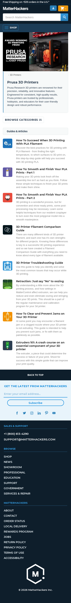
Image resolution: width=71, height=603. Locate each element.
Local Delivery (15, 526)
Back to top (35, 375)
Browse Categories (23, 120)
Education (12, 477)
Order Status (14, 521)
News (8, 462)
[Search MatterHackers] (64, 17)
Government (13, 488)
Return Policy (15, 542)
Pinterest (46, 413)
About (9, 510)
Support (10, 483)
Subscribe (35, 403)
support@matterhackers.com (29, 439)
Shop (8, 456)
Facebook (17, 413)
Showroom (13, 467)
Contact (10, 515)
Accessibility (14, 558)
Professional (14, 472)
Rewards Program (18, 531)
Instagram (32, 413)
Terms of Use (14, 552)
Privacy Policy (15, 547)
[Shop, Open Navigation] (10, 28)
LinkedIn (39, 413)
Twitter (24, 413)
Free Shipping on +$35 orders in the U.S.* (26, 2)
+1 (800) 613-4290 (16, 434)
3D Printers (15, 75)
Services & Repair (17, 493)
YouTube (54, 413)
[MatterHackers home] (35, 574)
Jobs (7, 537)
